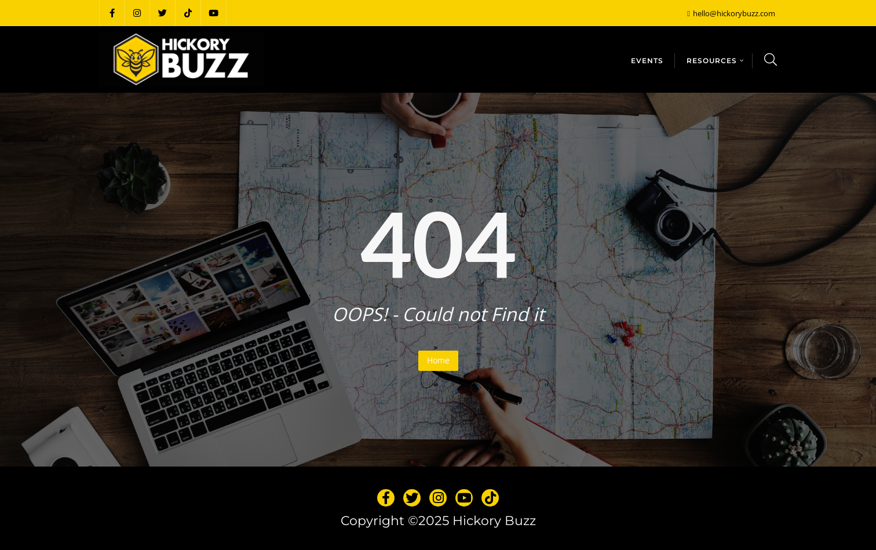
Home (438, 360)
